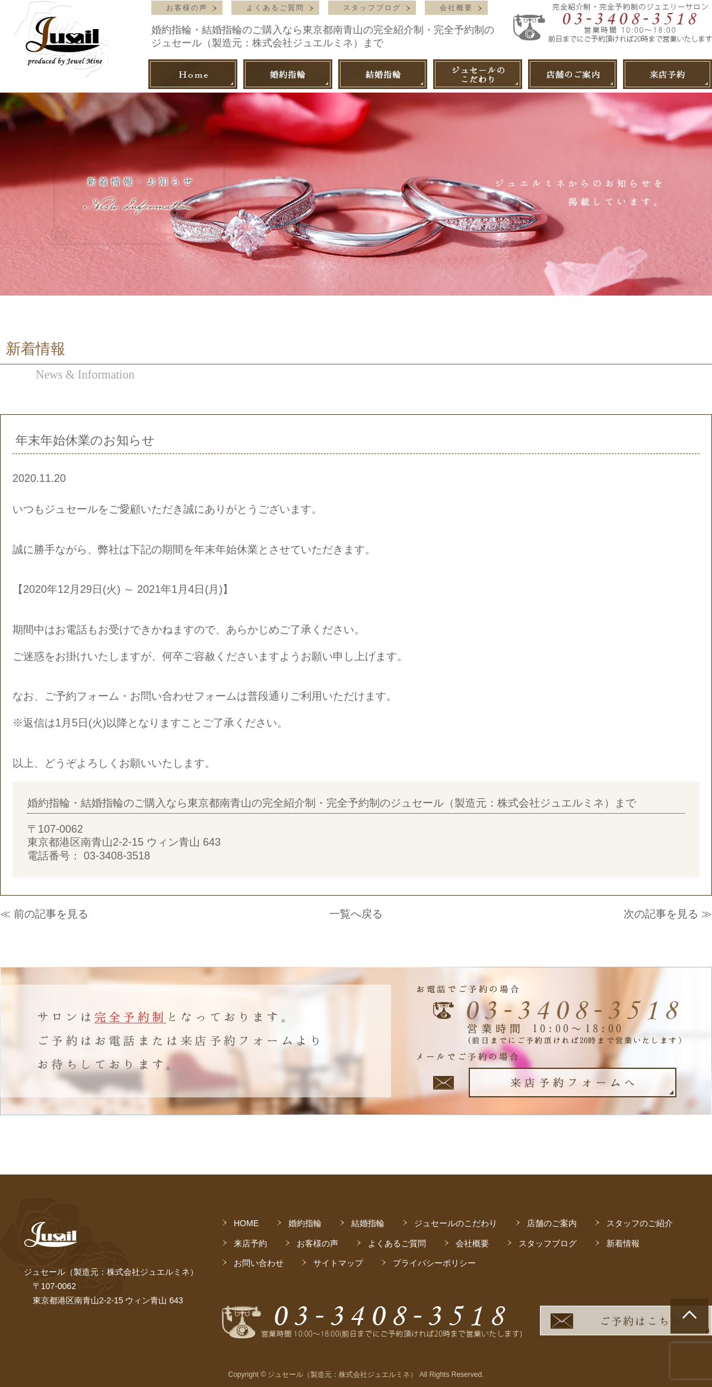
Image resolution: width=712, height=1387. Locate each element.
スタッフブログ (372, 8)
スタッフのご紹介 (639, 1223)
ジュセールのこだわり (455, 1223)
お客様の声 (187, 8)
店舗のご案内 (552, 1223)
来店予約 (250, 1243)
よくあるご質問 (275, 8)
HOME (246, 1223)
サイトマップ (338, 1263)
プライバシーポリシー (434, 1263)
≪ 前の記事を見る (44, 914)
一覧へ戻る (356, 914)
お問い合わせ (259, 1263)
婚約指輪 (305, 1223)
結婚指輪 (367, 1223)
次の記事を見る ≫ (668, 914)
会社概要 (456, 8)
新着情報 (623, 1243)
